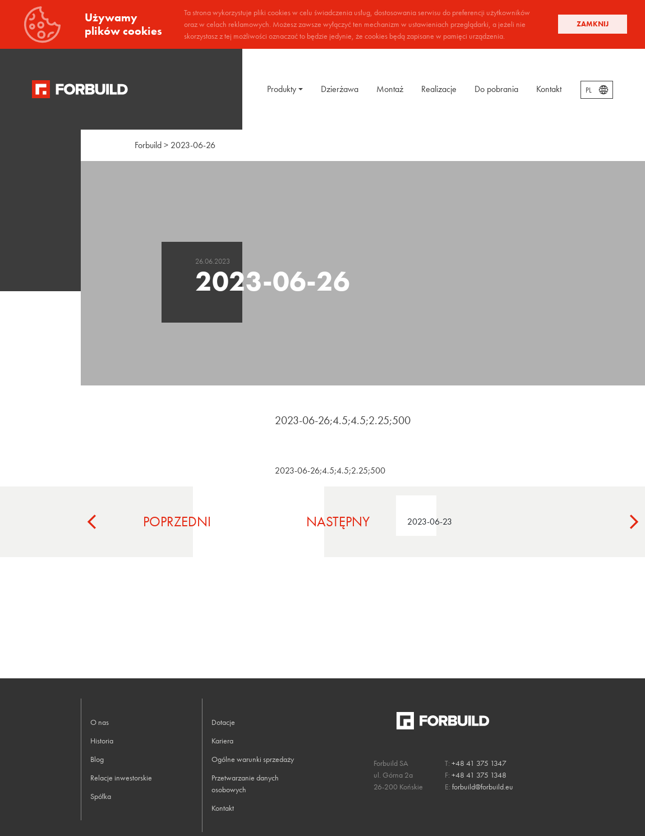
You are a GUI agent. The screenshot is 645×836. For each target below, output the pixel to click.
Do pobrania (496, 89)
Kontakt (548, 89)
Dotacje (223, 722)
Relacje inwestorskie (121, 778)
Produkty (281, 89)
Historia (101, 741)
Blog (97, 759)
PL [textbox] (589, 90)
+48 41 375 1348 (479, 775)
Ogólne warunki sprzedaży (252, 759)
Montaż (389, 89)
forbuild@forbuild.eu (482, 787)
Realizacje (439, 89)
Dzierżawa (339, 89)
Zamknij (593, 24)
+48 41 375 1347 (479, 763)
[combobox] (596, 90)
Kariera (222, 741)
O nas (99, 722)
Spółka (100, 796)
